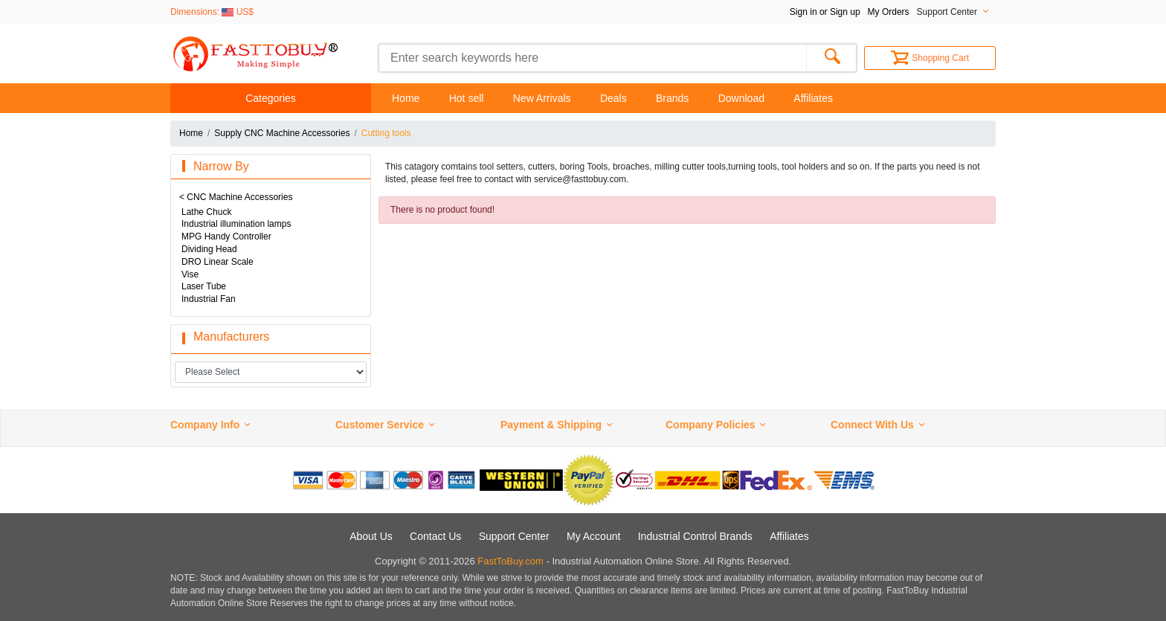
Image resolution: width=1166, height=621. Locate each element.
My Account (593, 536)
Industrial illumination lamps (236, 224)
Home (405, 98)
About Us (371, 536)
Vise (190, 274)
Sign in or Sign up (825, 12)
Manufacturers (231, 336)
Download (741, 98)
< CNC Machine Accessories (235, 197)
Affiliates (813, 98)
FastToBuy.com (510, 561)
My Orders (888, 12)
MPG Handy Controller (226, 236)
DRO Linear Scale (217, 262)
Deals (613, 98)
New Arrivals (542, 98)
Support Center (514, 536)
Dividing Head (209, 249)
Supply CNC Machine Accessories (282, 133)
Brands (672, 98)
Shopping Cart (930, 58)
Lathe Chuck (206, 212)
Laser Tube (203, 286)
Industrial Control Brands (695, 536)
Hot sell (466, 98)
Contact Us (435, 536)
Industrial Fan (208, 299)
